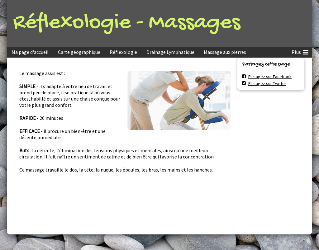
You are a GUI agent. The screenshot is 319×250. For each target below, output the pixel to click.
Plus (300, 51)
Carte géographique (79, 52)
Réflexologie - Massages (126, 23)
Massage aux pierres (225, 52)
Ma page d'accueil (30, 52)
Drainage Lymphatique (170, 52)
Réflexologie (123, 52)
